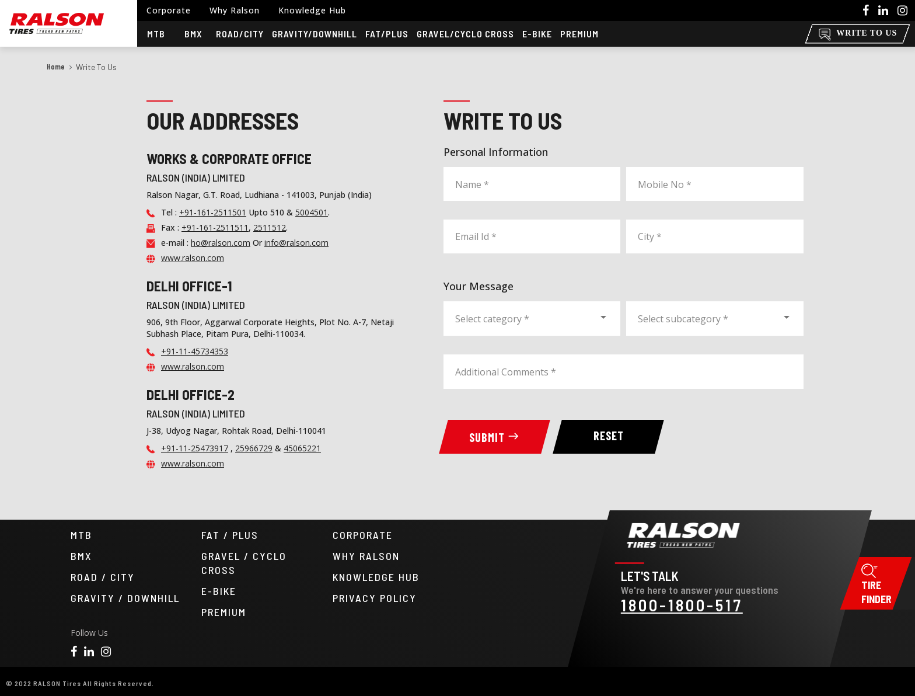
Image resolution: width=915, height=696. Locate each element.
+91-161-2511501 (212, 212)
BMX (81, 555)
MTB (81, 534)
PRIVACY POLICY (375, 597)
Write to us (96, 67)
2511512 (269, 227)
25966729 (254, 448)
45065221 (302, 448)
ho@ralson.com (220, 242)
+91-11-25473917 (194, 448)
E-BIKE (218, 590)
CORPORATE (363, 534)
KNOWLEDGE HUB (376, 576)
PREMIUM (223, 611)
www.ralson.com (192, 257)
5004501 (311, 212)
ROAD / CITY (103, 576)
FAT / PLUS (230, 534)
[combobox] (532, 317)
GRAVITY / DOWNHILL (125, 597)
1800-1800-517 (681, 605)
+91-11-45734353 (194, 351)
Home (56, 66)
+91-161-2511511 (215, 227)
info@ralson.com (296, 242)
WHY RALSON (366, 555)
